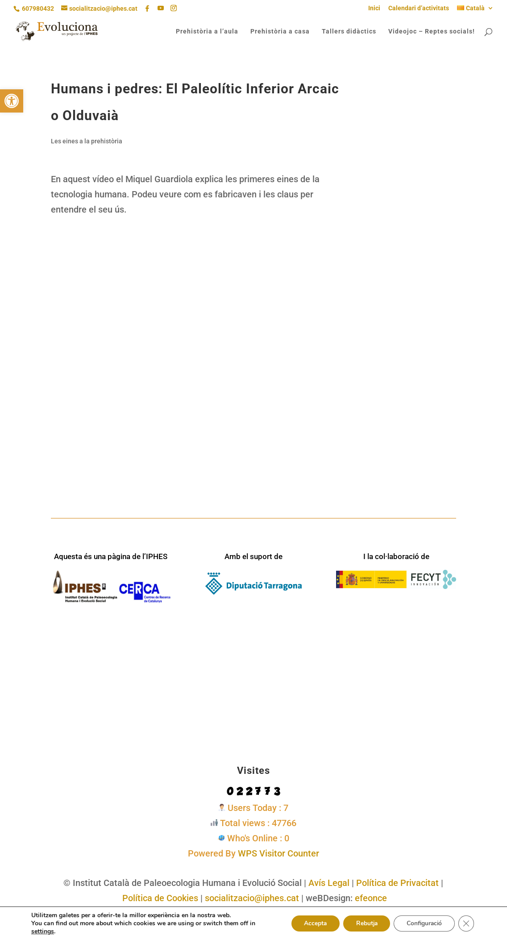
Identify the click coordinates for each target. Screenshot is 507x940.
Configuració (422, 923)
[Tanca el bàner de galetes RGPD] (466, 923)
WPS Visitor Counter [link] (278, 853)
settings (42, 931)
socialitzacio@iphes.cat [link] (252, 898)
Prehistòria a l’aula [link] (207, 31)
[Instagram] (173, 8)
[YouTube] (161, 8)
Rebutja (363, 923)
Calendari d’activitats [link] (418, 8)
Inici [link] (374, 8)
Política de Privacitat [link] (397, 882)
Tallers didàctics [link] (349, 31)
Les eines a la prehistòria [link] (86, 141)
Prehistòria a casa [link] (280, 31)
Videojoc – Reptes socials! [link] (431, 31)
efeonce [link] (371, 898)
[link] (11, 101)
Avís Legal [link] (328, 882)
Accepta (309, 923)
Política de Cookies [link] (160, 898)
